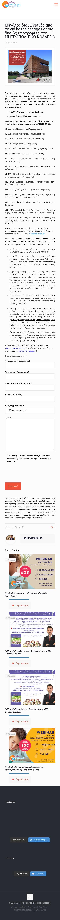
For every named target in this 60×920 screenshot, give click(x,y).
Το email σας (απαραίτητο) (30, 375)
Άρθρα (22, 907)
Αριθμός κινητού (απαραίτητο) (30, 386)
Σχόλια (30, 433)
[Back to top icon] (30, 897)
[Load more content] (21, 873)
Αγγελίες (43, 907)
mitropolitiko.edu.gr (37, 234)
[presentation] (27, 472)
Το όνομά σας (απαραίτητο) (30, 364)
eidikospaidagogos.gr (19, 96)
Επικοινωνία (41, 910)
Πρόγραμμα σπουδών (30, 409)
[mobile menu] (56, 4)
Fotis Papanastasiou (32, 538)
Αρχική (14, 907)
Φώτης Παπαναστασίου (23, 910)
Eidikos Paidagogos (26, 351)
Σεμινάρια (32, 907)
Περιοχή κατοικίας (30, 397)
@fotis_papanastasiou (15, 348)
